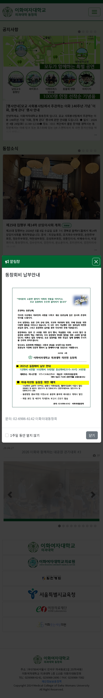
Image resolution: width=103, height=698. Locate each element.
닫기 (92, 435)
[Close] (96, 261)
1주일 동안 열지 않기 (25, 435)
